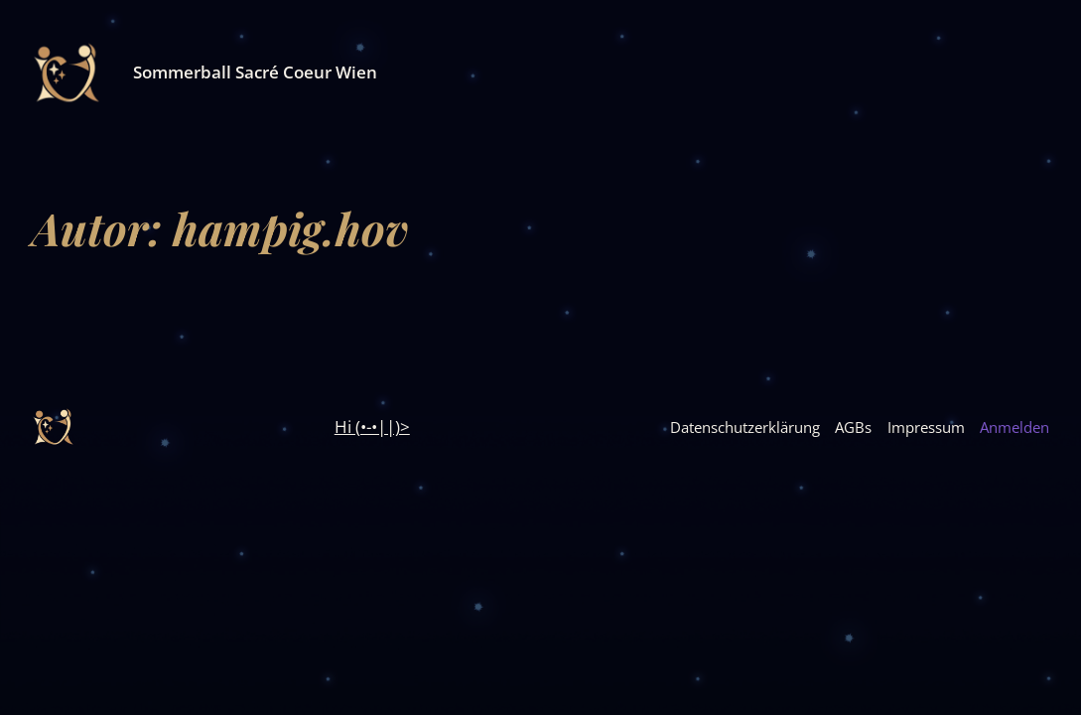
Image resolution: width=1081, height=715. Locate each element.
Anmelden (1014, 427)
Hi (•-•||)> (372, 426)
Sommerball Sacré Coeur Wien (255, 72)
